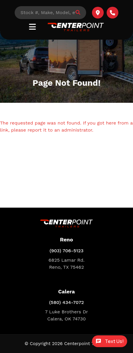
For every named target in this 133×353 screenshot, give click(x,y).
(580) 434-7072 (66, 302)
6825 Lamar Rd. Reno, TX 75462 (67, 263)
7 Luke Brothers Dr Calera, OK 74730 (66, 315)
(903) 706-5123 (66, 250)
